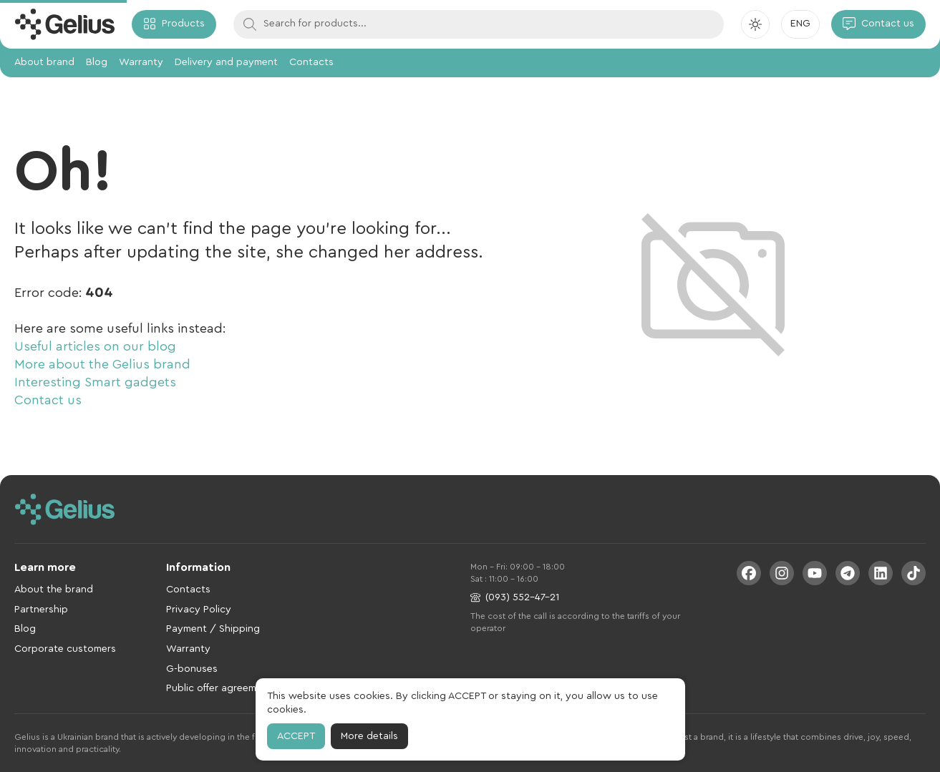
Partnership (41, 610)
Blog (96, 62)
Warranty (141, 62)
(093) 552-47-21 (514, 597)
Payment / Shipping (213, 629)
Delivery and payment (226, 62)
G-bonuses (192, 669)
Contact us (48, 400)
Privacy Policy (198, 610)
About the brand (53, 590)
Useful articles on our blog (95, 346)
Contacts (311, 62)
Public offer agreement (219, 688)
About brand (44, 62)
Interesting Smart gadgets (95, 382)
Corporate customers (65, 649)
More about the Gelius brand (102, 364)
